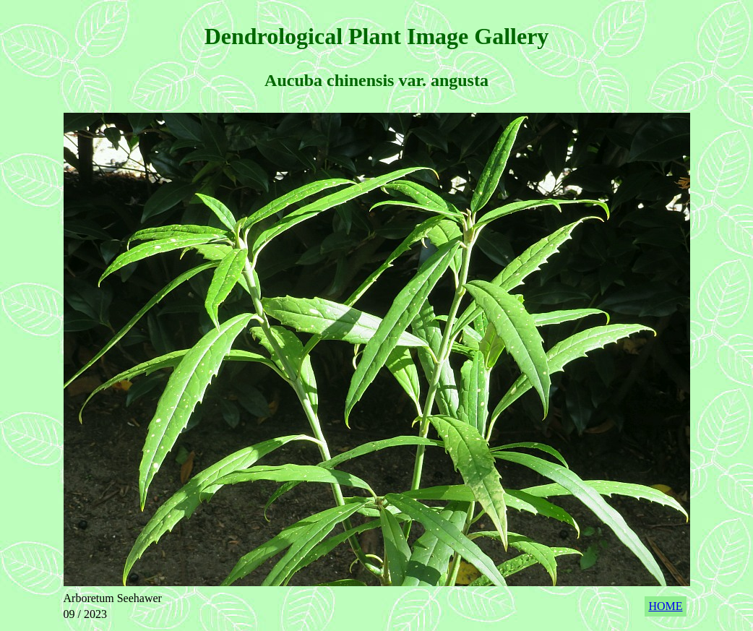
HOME (665, 606)
